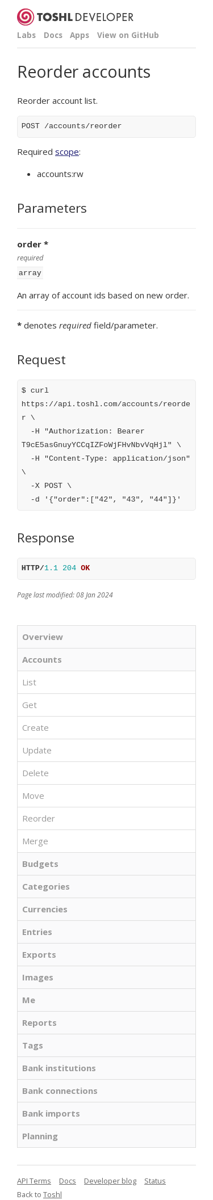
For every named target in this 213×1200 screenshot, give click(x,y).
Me (28, 998)
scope (67, 151)
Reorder (38, 817)
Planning (40, 1134)
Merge (35, 839)
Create (35, 726)
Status (155, 1179)
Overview (42, 635)
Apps (79, 35)
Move (33, 794)
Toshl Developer (75, 17)
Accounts (42, 658)
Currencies (45, 907)
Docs (53, 35)
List (29, 681)
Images (37, 976)
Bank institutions (59, 1066)
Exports (39, 953)
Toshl (52, 1193)
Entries (37, 930)
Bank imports (51, 1112)
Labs (26, 35)
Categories (46, 885)
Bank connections (60, 1089)
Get (29, 703)
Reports (39, 1021)
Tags (32, 1044)
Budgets (40, 862)
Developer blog (110, 1179)
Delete (35, 771)
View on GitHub (128, 35)
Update (37, 749)
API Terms (34, 1179)
